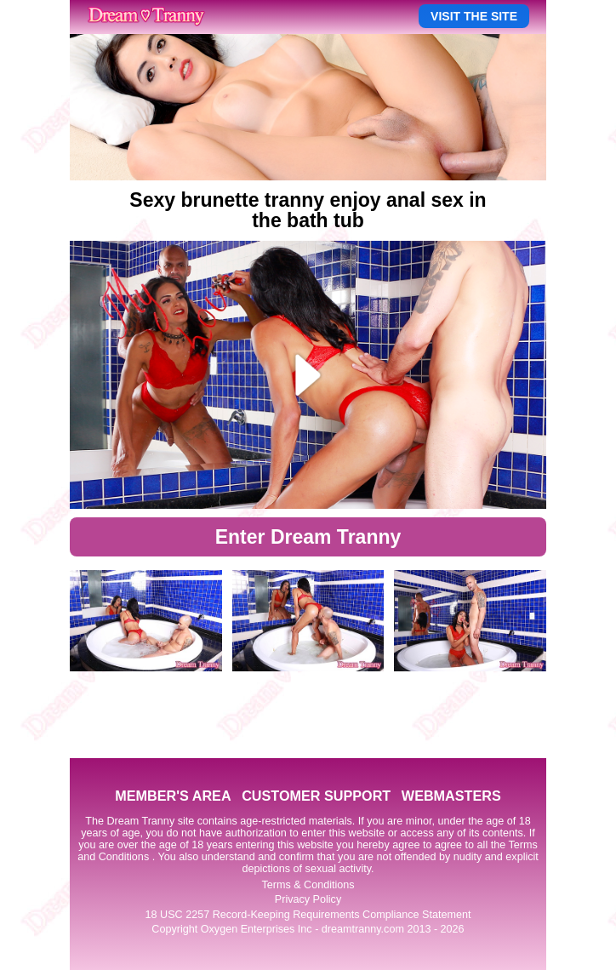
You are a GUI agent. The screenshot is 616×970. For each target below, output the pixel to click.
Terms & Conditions (307, 885)
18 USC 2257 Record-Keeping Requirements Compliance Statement (308, 915)
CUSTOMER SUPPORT (316, 795)
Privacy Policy (308, 899)
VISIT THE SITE (474, 16)
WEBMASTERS (451, 795)
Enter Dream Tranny (308, 537)
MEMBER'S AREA (173, 795)
